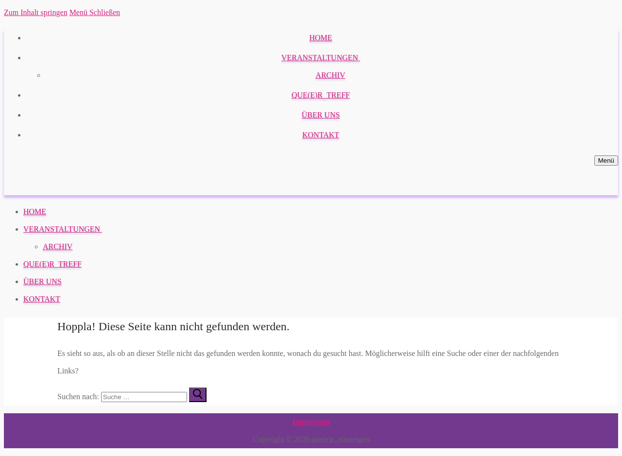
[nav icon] (606, 160)
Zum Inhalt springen (36, 12)
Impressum (310, 422)
